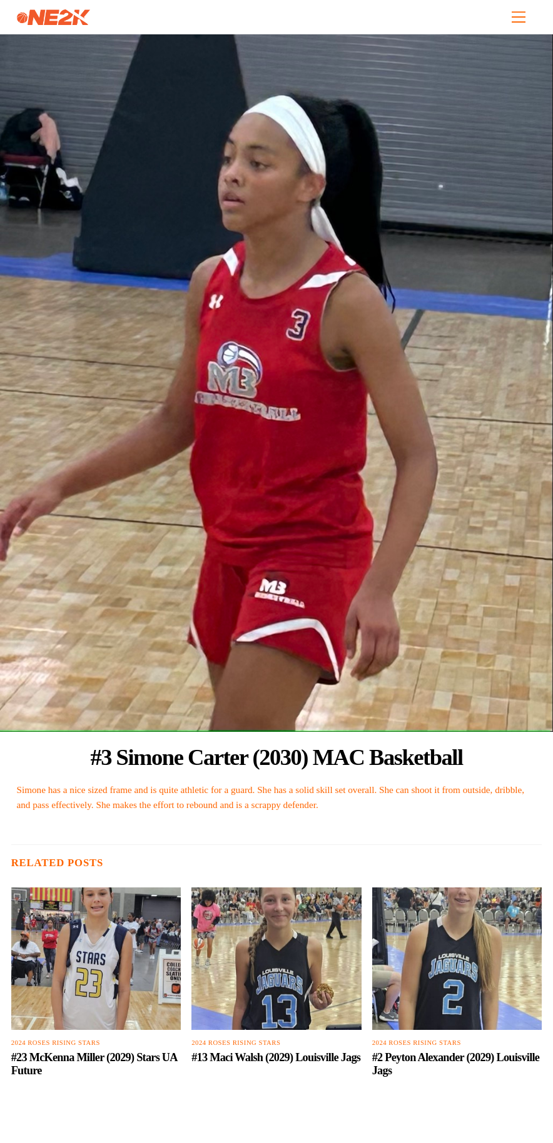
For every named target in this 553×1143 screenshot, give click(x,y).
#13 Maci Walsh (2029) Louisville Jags (275, 1057)
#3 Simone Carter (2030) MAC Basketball (276, 757)
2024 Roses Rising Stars (55, 1042)
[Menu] (518, 16)
